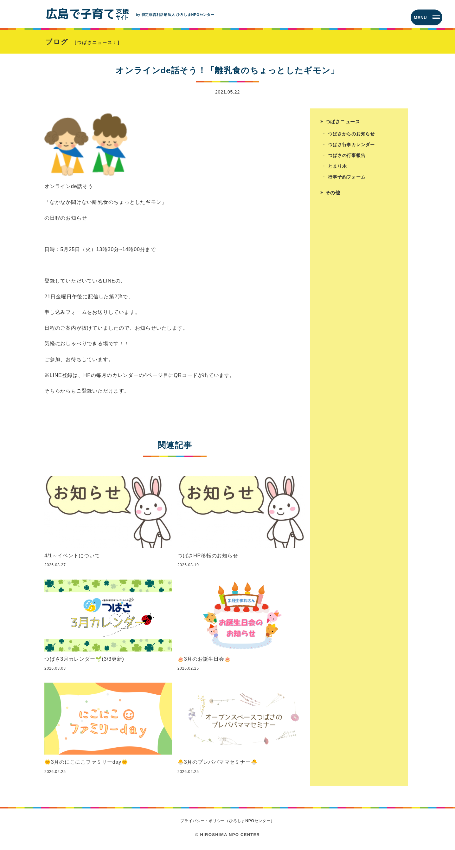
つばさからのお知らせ (351, 136)
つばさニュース (344, 123)
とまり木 (337, 169)
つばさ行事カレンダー (351, 147)
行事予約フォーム (347, 180)
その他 (333, 196)
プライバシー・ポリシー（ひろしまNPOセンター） (227, 823)
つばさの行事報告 (347, 158)
